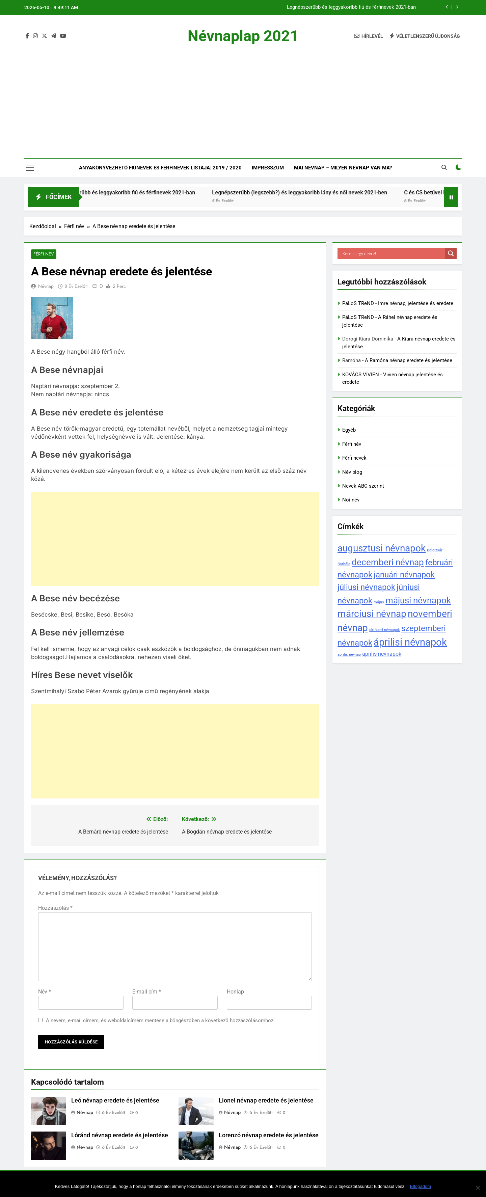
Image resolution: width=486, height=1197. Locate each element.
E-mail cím (146, 992)
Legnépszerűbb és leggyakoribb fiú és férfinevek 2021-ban (351, 7)
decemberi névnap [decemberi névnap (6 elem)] (388, 562)
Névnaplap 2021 (243, 36)
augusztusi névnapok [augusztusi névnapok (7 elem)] (382, 548)
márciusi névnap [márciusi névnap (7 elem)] (372, 613)
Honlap (235, 992)
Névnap (46, 286)
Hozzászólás (55, 908)
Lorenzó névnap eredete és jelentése (269, 1136)
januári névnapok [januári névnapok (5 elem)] (404, 574)
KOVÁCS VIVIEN (360, 375)
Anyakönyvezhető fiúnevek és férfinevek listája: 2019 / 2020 (160, 168)
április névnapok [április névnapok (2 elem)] (381, 654)
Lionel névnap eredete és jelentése (266, 1100)
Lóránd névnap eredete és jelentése (119, 1136)
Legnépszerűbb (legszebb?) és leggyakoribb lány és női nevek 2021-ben (312, 192)
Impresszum (268, 168)
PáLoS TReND (358, 303)
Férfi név (43, 254)
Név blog (352, 472)
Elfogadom (420, 1186)
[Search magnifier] (451, 253)
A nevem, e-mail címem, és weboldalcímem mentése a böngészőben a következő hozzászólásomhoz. (160, 1021)
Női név (350, 500)
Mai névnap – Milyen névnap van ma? (343, 168)
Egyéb (349, 430)
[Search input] (393, 253)
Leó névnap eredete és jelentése (115, 1100)
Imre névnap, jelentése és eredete (415, 303)
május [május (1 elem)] (379, 602)
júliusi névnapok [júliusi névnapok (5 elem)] (366, 587)
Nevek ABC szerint (363, 486)
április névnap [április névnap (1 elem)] (349, 654)
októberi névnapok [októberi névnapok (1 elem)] (384, 630)
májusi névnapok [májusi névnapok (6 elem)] (418, 600)
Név (44, 992)
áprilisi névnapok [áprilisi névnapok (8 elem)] (410, 642)
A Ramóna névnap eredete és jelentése (408, 360)
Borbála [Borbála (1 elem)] (344, 564)
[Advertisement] (243, 96)
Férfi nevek (354, 458)
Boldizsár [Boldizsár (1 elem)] (434, 550)
